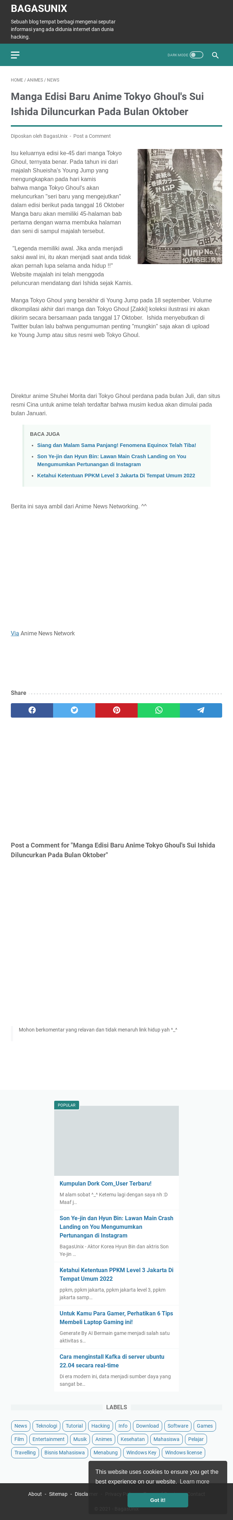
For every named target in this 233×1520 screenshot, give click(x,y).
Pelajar (196, 1439)
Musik (80, 1439)
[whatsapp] (159, 710)
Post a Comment (92, 136)
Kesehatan (133, 1439)
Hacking (100, 1426)
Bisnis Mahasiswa (64, 1452)
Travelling (25, 1452)
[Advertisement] (116, 364)
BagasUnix (39, 8)
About (35, 1494)
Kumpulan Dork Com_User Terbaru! (105, 1183)
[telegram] (201, 710)
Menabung (106, 1452)
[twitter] (74, 710)
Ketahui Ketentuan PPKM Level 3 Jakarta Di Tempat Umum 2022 (116, 475)
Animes (103, 1439)
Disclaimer (86, 1494)
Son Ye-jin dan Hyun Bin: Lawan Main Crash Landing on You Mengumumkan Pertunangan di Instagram (116, 1227)
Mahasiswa (167, 1439)
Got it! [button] (157, 1500)
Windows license (183, 1452)
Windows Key (141, 1452)
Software (178, 1426)
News (20, 1426)
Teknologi (46, 1426)
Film (19, 1439)
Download (147, 1426)
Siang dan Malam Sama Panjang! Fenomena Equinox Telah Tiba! (116, 445)
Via (15, 633)
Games (205, 1426)
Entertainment (49, 1439)
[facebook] (32, 710)
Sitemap (58, 1494)
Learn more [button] (195, 1482)
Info (123, 1426)
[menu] (19, 54)
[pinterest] (116, 710)
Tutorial (74, 1426)
